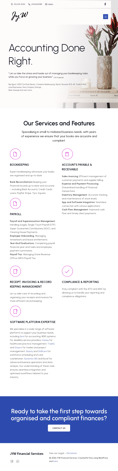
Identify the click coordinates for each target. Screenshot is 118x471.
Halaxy (45, 340)
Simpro (18, 347)
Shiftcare (42, 351)
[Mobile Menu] (105, 16)
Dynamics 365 (31, 358)
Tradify (51, 343)
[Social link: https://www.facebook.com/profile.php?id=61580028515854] (105, 4)
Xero (22, 336)
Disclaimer (72, 453)
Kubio (55, 461)
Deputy (29, 351)
